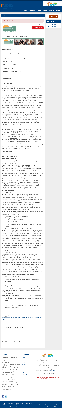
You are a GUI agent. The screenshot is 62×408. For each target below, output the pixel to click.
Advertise (51, 10)
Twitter (6, 396)
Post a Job (53, 16)
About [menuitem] (23, 362)
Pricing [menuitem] (24, 364)
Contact (58, 10)
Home (25, 10)
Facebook (3, 396)
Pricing (45, 10)
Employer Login (52, 26)
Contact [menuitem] (24, 369)
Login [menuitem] (23, 372)
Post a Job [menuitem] (24, 374)
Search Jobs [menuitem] (25, 360)
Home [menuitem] (23, 357)
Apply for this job (37, 27)
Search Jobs (32, 10)
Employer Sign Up (53, 24)
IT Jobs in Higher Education (16, 403)
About (39, 10)
